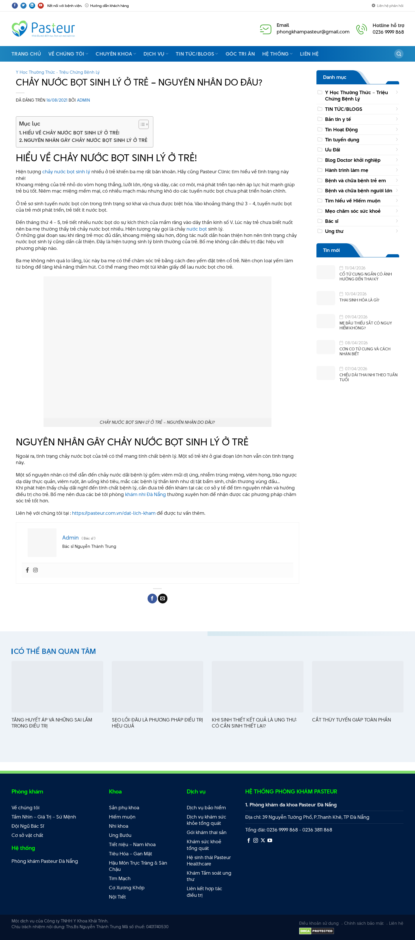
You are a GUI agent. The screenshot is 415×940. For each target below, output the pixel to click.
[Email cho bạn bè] (162, 598)
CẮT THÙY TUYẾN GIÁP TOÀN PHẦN (351, 720)
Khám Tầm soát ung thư (209, 876)
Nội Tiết (117, 897)
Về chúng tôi (68, 53)
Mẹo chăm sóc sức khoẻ (353, 211)
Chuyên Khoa (116, 53)
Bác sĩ (331, 221)
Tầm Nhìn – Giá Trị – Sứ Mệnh (44, 817)
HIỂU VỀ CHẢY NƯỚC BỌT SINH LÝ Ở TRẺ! (71, 132)
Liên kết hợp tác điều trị (204, 891)
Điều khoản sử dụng (319, 923)
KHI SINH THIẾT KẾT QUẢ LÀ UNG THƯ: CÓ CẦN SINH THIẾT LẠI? (254, 723)
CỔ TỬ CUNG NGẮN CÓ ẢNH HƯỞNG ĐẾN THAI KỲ (365, 276)
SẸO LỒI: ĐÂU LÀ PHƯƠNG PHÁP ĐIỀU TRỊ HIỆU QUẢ (157, 723)
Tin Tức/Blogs (197, 53)
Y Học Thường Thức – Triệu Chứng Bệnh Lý (356, 95)
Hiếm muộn (122, 817)
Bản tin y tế (338, 119)
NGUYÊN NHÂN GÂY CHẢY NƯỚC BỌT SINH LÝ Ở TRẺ (85, 140)
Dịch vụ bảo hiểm (206, 807)
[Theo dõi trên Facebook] (15, 6)
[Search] (398, 53)
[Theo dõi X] (263, 840)
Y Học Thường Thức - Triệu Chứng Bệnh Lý (58, 72)
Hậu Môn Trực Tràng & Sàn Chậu (138, 866)
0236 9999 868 (388, 32)
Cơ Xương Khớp (127, 887)
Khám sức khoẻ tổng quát (204, 844)
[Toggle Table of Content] (140, 124)
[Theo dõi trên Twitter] (23, 6)
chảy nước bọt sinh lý (65, 171)
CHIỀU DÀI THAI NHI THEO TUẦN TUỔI (368, 377)
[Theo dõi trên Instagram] (255, 840)
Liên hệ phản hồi (387, 5)
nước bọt (196, 228)
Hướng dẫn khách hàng (107, 5)
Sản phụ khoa (124, 807)
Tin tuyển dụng (342, 139)
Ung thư (334, 231)
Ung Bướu (120, 835)
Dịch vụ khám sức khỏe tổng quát (206, 820)
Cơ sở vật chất (27, 835)
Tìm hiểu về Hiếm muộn (352, 200)
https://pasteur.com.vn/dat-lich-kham (114, 513)
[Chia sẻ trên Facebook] (152, 598)
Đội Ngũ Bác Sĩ (28, 826)
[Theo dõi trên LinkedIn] (32, 6)
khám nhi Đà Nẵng (145, 494)
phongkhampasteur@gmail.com (313, 31)
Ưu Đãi (332, 149)
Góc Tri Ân (240, 53)
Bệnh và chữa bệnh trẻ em (355, 180)
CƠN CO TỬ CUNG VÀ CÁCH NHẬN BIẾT (365, 351)
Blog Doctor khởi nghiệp (352, 160)
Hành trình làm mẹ (346, 170)
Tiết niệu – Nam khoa (132, 844)
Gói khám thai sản (207, 832)
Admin (83, 100)
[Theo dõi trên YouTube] (41, 6)
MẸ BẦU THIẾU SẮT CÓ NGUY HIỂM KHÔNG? (365, 325)
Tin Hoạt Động (341, 129)
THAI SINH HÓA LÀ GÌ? (359, 300)
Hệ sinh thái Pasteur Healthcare (209, 860)
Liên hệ (309, 53)
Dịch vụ (156, 53)
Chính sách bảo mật (364, 923)
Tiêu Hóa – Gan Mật (130, 853)
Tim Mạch (120, 878)
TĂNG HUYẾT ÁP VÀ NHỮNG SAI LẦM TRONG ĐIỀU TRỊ (52, 723)
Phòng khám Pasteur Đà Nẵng (45, 861)
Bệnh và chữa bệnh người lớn (358, 190)
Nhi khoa (118, 826)
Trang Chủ (26, 53)
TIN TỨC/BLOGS (343, 109)
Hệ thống (277, 53)
